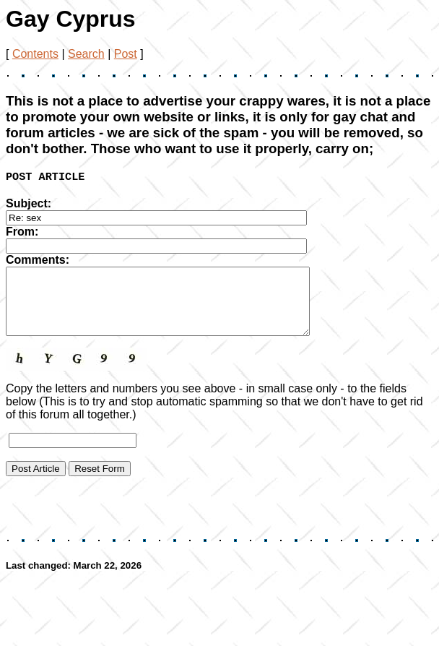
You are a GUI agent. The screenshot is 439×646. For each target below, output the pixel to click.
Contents (35, 54)
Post (125, 54)
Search (86, 54)
